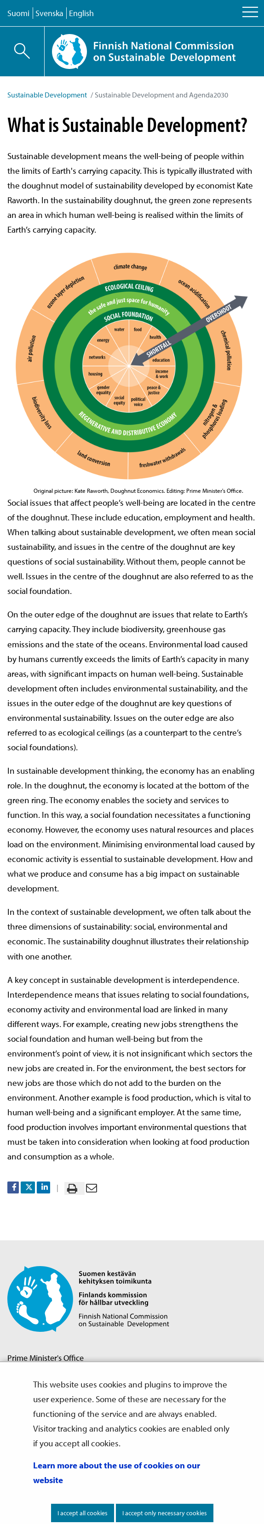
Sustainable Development (47, 94)
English (81, 13)
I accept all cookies (82, 1513)
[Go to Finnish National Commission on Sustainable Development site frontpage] (154, 51)
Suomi (18, 13)
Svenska (49, 13)
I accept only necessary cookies (164, 1513)
